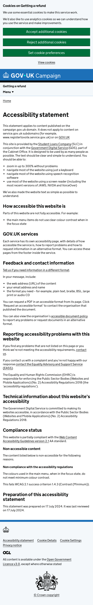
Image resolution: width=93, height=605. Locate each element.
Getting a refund (14, 86)
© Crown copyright (46, 595)
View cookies (46, 62)
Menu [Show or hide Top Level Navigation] (7, 92)
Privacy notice (12, 545)
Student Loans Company (54, 144)
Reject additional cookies (46, 42)
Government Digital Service (49, 148)
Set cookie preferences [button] (46, 53)
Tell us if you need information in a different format (36, 270)
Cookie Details (47, 540)
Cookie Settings (70, 540)
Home (7, 101)
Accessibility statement (18, 540)
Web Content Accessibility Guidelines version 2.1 (40, 439)
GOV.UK (64, 137)
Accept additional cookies (46, 31)
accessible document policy (69, 316)
